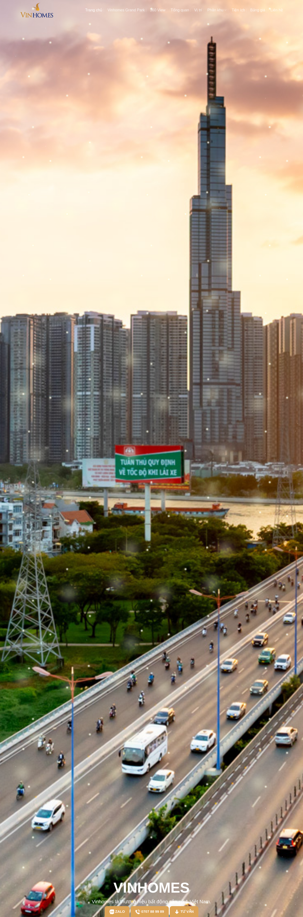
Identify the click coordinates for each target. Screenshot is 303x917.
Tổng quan (180, 10)
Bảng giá (257, 10)
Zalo (117, 911)
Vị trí (198, 10)
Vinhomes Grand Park (126, 10)
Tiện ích (238, 10)
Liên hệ (276, 10)
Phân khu (217, 10)
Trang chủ (93, 10)
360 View (157, 10)
